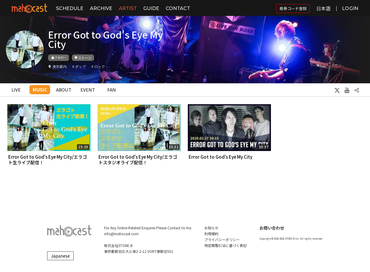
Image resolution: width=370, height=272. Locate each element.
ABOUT (63, 90)
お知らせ (211, 227)
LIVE (16, 90)
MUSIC (40, 90)
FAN (111, 90)
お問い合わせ (271, 228)
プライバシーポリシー (222, 239)
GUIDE (151, 8)
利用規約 (211, 233)
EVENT (87, 90)
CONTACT (178, 8)
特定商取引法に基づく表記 (225, 245)
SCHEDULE (69, 8)
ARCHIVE (101, 8)
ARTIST (128, 8)
